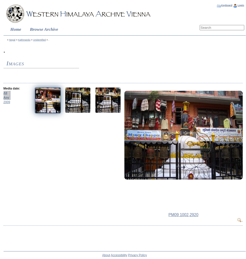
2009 (7, 102)
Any (6, 97)
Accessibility (119, 255)
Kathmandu (24, 39)
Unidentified (39, 39)
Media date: (12, 88)
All (5, 93)
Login (240, 5)
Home (15, 29)
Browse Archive (44, 29)
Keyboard (226, 5)
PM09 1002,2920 (183, 215)
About (106, 255)
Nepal (12, 39)
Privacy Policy (137, 255)
